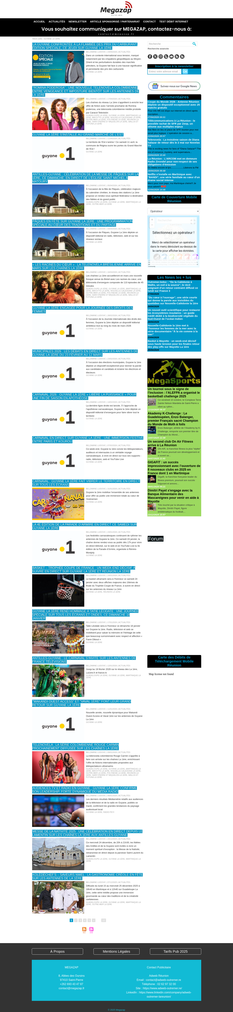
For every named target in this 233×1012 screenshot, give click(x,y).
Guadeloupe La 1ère (97, 115)
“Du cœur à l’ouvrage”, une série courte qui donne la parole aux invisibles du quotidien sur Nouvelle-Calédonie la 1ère (173, 300)
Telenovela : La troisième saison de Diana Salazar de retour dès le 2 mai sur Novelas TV (174, 142)
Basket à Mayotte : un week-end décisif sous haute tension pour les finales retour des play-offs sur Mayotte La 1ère (173, 343)
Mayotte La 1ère (100, 117)
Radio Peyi (108, 812)
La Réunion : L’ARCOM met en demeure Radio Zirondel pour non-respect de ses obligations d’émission (172, 161)
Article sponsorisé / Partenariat (115, 21)
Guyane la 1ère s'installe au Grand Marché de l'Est (77, 134)
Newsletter (78, 21)
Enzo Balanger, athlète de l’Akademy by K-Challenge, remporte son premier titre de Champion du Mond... (179, 431)
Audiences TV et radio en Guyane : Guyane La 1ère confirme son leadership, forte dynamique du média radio (84, 789)
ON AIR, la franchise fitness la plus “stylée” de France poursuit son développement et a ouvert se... (179, 452)
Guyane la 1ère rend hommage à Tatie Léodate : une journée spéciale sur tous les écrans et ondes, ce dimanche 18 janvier (85, 614)
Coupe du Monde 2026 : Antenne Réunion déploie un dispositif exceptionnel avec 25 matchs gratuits (174, 104)
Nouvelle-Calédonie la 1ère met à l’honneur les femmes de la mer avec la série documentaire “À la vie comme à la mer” (173, 330)
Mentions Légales (116, 951)
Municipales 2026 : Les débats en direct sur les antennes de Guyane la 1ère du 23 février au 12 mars (85, 353)
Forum (155, 539)
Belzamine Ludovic (96, 52)
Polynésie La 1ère (116, 119)
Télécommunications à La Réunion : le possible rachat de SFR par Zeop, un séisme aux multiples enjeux (171, 123)
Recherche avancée (158, 48)
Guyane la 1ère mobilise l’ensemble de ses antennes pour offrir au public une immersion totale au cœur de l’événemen (112, 495)
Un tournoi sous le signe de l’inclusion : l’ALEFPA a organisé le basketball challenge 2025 (174, 392)
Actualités (57, 21)
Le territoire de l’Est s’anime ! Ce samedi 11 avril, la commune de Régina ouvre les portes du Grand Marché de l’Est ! (114, 145)
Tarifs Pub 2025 (175, 951)
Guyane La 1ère (94, 72)
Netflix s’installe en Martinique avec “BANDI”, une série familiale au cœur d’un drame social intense (174, 177)
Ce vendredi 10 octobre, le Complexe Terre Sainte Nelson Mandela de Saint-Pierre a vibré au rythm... (179, 403)
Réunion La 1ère (111, 592)
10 (103, 920)
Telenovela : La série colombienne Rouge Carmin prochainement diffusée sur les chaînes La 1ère (75, 746)
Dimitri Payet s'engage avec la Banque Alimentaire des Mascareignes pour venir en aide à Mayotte (173, 496)
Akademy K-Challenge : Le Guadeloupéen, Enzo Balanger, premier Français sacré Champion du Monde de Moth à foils (173, 419)
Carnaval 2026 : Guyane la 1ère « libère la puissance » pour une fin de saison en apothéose (84, 396)
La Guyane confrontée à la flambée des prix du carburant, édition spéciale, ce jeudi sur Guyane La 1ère (84, 46)
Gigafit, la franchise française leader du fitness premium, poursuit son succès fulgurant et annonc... (177, 480)
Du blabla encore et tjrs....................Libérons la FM (173, 167)
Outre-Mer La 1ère (96, 119)
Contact (149, 21)
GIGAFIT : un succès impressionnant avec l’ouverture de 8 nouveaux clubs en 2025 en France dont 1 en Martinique (174, 468)
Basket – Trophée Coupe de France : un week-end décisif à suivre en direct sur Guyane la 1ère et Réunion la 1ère (83, 569)
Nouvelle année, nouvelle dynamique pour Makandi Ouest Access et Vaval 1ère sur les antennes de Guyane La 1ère (114, 716)
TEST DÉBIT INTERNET (173, 21)
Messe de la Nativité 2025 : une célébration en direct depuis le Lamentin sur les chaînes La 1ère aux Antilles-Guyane (87, 833)
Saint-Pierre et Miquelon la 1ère (109, 122)
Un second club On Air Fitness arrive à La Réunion (170, 443)
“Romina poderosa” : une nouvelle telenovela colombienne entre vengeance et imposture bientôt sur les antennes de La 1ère (85, 91)
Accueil (39, 21)
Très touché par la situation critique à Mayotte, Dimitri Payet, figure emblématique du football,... (176, 508)
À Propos (57, 951)
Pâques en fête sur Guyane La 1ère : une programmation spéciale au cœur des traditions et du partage (82, 223)
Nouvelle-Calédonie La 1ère (126, 117)
